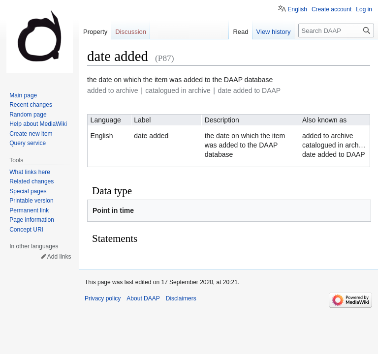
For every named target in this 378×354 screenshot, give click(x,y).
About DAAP (142, 298)
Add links (59, 256)
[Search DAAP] (336, 30)
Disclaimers (181, 298)
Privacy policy (103, 298)
